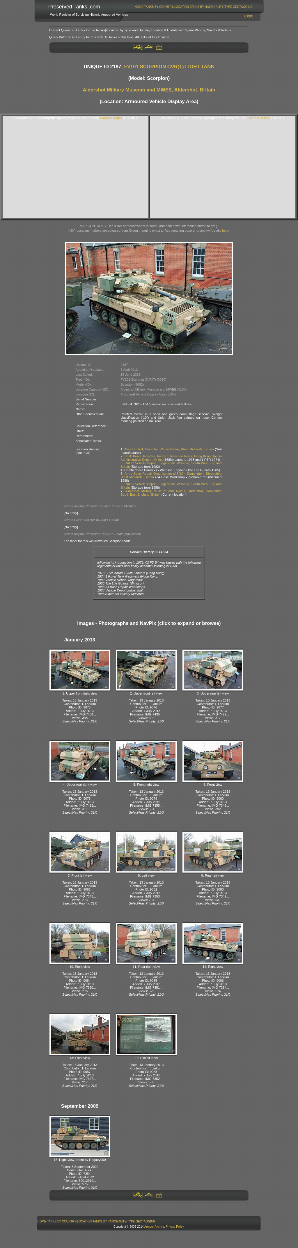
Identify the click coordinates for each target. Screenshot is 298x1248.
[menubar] (193, 7)
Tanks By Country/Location (166, 6)
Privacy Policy (175, 1226)
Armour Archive (154, 1226)
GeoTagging (243, 6)
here (225, 230)
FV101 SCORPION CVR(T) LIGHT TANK (169, 66)
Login (248, 16)
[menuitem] (139, 7)
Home (139, 6)
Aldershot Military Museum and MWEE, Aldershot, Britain (149, 90)
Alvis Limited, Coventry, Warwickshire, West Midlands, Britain (169, 449)
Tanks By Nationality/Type (211, 6)
